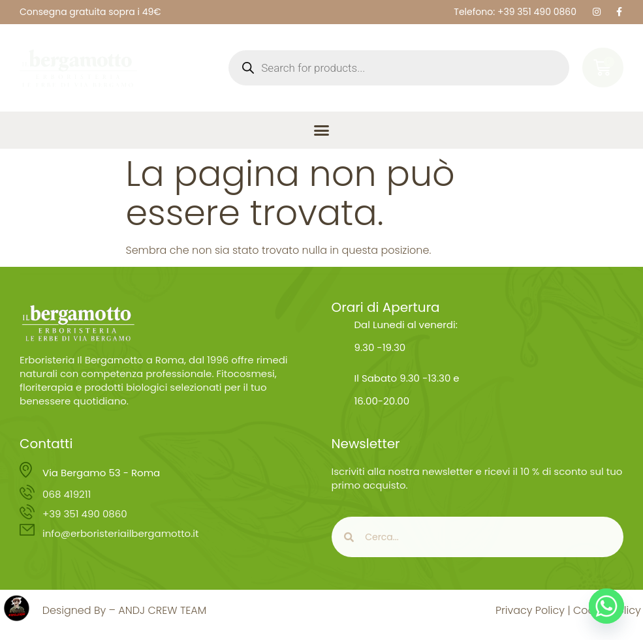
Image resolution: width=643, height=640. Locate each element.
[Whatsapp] (606, 606)
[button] (321, 130)
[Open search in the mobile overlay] (398, 68)
